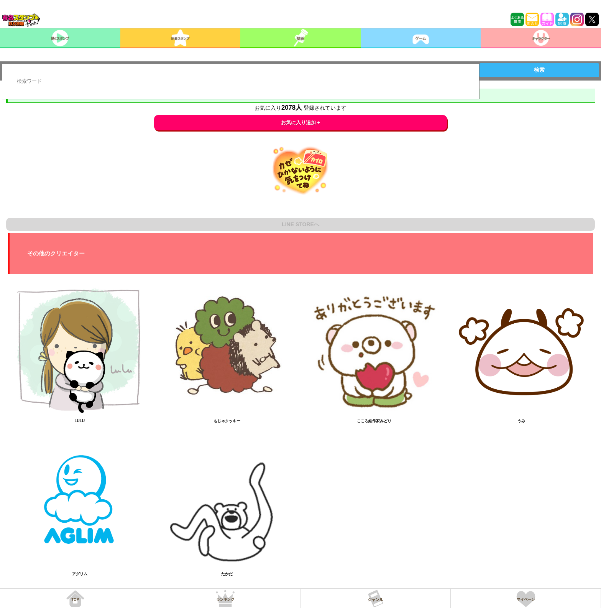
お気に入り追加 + (300, 122)
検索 (539, 70)
